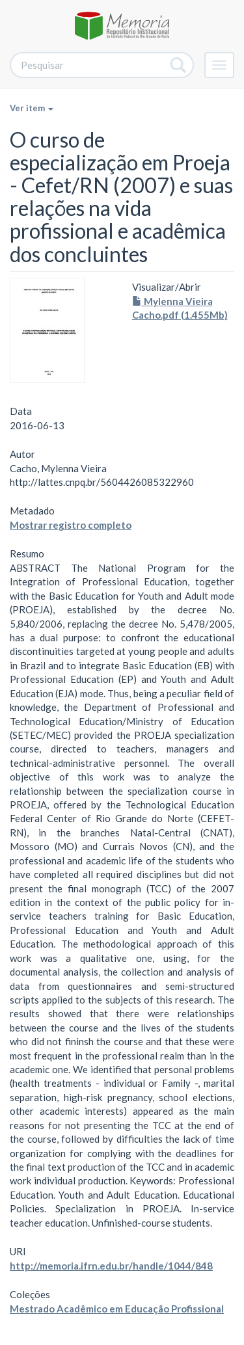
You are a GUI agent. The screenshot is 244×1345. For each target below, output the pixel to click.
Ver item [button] (31, 108)
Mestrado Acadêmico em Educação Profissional (117, 1308)
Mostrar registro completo (70, 525)
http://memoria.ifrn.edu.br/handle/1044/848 (111, 1266)
